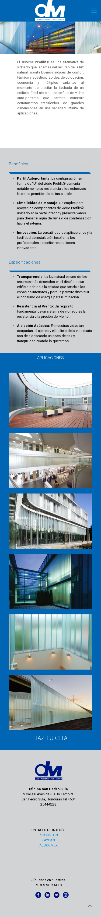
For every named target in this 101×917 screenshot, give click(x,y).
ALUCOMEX (48, 845)
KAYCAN (48, 840)
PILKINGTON (48, 835)
